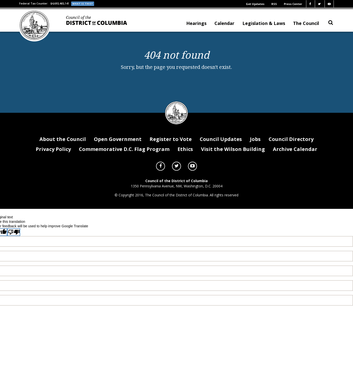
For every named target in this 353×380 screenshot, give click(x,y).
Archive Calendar (295, 155)
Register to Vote (171, 146)
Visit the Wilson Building (233, 155)
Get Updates (255, 4)
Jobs (255, 146)
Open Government (118, 146)
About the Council (62, 146)
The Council (306, 25)
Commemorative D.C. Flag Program (124, 155)
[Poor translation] (13, 239)
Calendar (224, 25)
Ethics (185, 155)
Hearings (196, 25)
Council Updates (221, 146)
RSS (274, 4)
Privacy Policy (53, 155)
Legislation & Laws (263, 25)
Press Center (293, 4)
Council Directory (291, 146)
